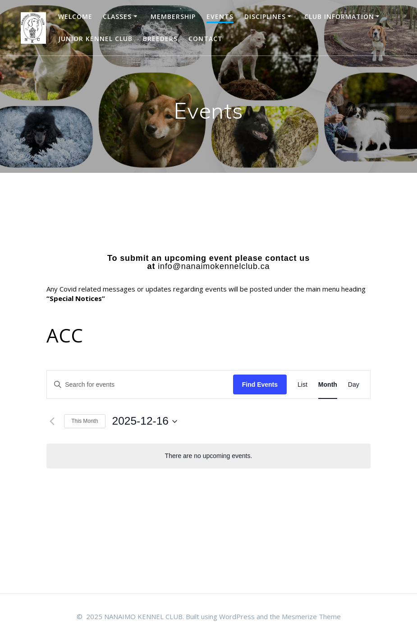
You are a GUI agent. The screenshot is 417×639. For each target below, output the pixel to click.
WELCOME (75, 16)
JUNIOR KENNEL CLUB (95, 38)
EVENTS (220, 16)
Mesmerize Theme (311, 616)
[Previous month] (51, 421)
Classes (117, 16)
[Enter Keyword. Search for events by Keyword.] (140, 384)
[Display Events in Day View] (353, 384)
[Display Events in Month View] (327, 384)
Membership (173, 16)
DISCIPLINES (265, 16)
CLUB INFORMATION (339, 16)
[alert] (208, 456)
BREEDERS (160, 38)
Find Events (260, 384)
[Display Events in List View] (302, 384)
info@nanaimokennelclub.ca (214, 266)
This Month (84, 421)
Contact (205, 38)
